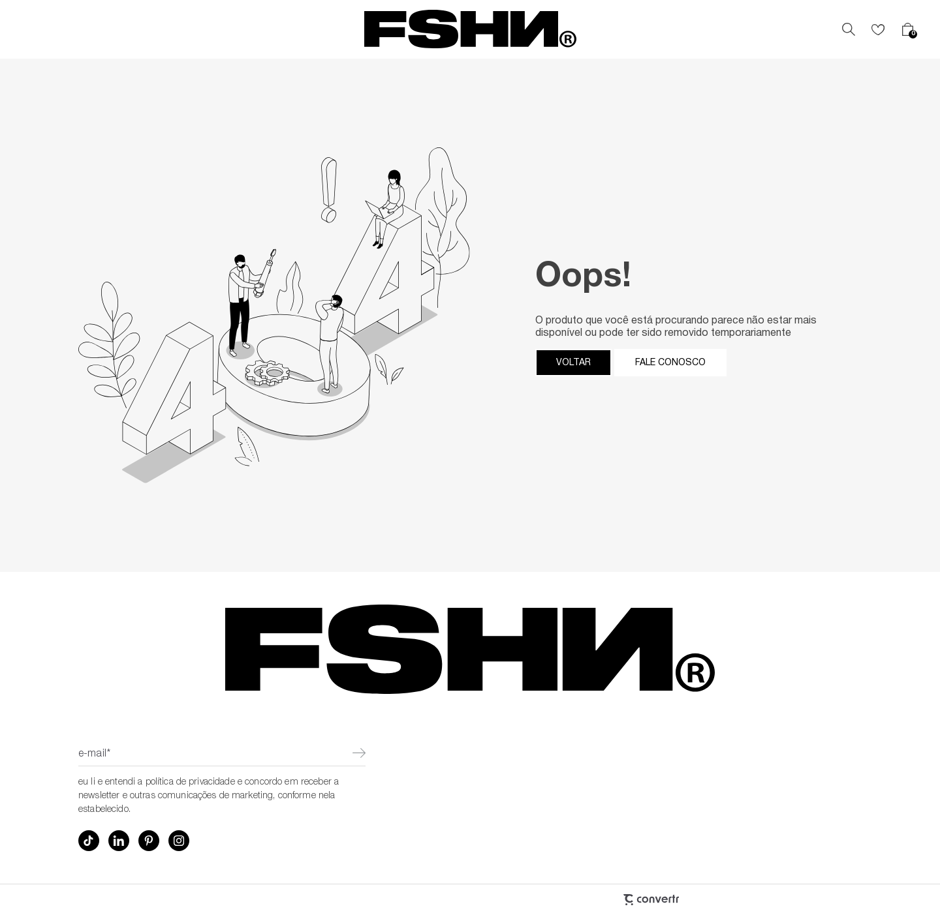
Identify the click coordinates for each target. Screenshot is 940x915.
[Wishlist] (878, 29)
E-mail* (94, 754)
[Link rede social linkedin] (118, 840)
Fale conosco (670, 362)
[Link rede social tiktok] (88, 840)
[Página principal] (470, 29)
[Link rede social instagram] (178, 840)
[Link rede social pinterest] (148, 840)
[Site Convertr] (581, 899)
